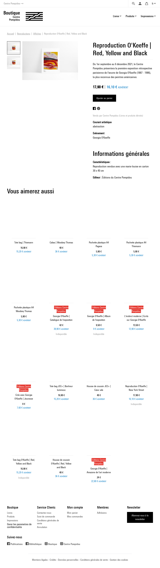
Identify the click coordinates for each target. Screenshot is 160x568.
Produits (11, 516)
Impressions (12, 520)
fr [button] (152, 3)
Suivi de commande (46, 516)
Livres (9, 512)
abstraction (98, 126)
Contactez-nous (44, 512)
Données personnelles (68, 559)
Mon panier (72, 512)
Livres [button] (116, 16)
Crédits (53, 559)
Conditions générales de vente (48, 522)
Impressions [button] (147, 16)
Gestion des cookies (119, 559)
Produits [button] (130, 16)
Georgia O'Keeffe (101, 137)
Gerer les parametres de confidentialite (19, 526)
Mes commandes (75, 516)
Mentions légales (40, 559)
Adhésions (102, 512)
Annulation (42, 527)
